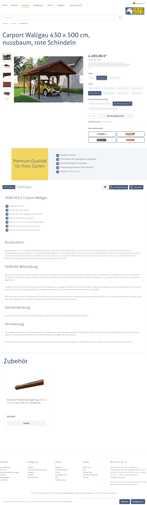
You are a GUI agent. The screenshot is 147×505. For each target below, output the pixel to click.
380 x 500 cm (95, 88)
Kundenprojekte (61, 470)
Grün (92, 78)
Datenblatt (136, 187)
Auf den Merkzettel (115, 116)
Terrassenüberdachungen (9, 472)
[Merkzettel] (80, 5)
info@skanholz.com (117, 477)
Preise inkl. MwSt (94, 60)
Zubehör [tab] (16, 361)
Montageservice (61, 475)
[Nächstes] (81, 79)
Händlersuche (60, 480)
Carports (3, 475)
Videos (57, 472)
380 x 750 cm (123, 88)
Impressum (87, 467)
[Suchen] (120, 17)
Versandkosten (68, 493)
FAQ (56, 477)
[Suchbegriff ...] (59, 17)
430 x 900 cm (137, 93)
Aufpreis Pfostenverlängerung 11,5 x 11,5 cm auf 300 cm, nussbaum (26, 401)
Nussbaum (102, 78)
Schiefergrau (114, 78)
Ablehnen (124, 501)
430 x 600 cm (109, 93)
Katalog (58, 467)
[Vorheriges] (16, 79)
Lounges (31, 472)
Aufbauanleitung (118, 187)
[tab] (8, 187)
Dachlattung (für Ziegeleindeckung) (103, 108)
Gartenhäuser (5, 467)
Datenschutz (87, 472)
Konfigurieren (138, 501)
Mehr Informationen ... (67, 502)
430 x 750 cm (123, 93)
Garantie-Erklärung (90, 475)
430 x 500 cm (95, 93)
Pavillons (3, 470)
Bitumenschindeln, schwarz (100, 103)
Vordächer (4, 480)
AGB (84, 470)
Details (26, 423)
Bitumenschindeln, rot (122, 103)
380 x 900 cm (137, 88)
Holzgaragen (5, 477)
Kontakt (86, 477)
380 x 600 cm (109, 88)
